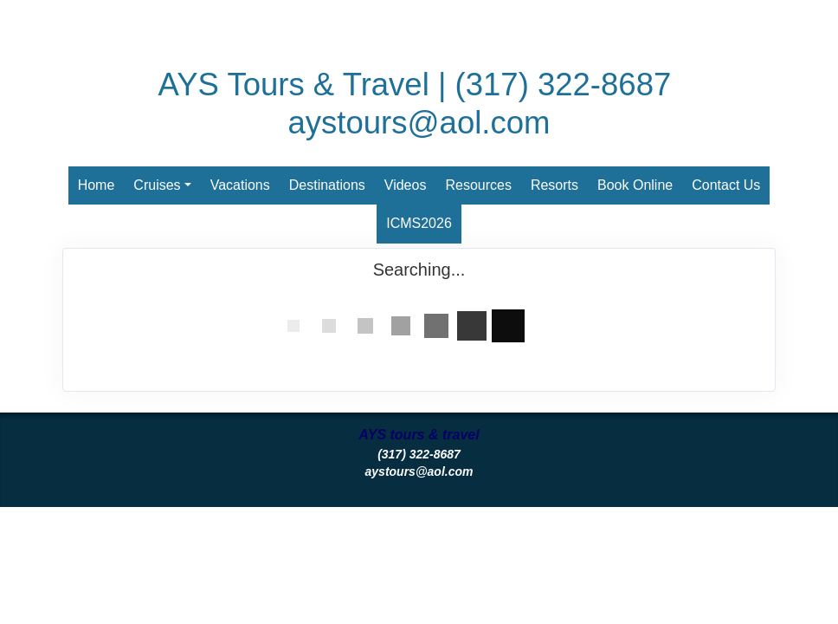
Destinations (327, 185)
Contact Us (726, 185)
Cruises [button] (156, 185)
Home (96, 185)
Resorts (554, 185)
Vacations (240, 185)
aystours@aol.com (419, 122)
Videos (405, 185)
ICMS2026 (419, 223)
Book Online (635, 185)
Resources (478, 185)
